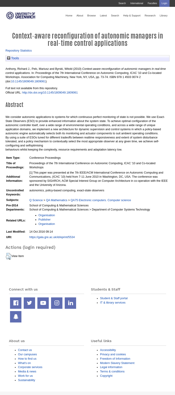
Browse (91, 15)
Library (163, 15)
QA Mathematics (56, 200)
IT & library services (113, 302)
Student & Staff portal (114, 298)
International (136, 3)
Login (164, 3)
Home (69, 15)
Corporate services (30, 367)
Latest (103, 15)
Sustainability (26, 380)
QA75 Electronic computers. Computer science (101, 200)
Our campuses (27, 354)
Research (150, 15)
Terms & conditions (112, 371)
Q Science (36, 200)
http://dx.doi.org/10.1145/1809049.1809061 (50, 92)
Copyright (106, 375)
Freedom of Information (115, 358)
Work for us (25, 375)
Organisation (47, 215)
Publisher (45, 219)
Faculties (152, 3)
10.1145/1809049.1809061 (28, 81)
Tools (13, 58)
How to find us (27, 358)
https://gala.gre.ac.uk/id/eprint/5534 (52, 237)
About (80, 15)
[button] (8, 256)
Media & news (27, 371)
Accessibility (108, 350)
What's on (24, 363)
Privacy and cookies (113, 354)
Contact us (25, 350)
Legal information (111, 367)
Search (122, 3)
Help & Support (132, 15)
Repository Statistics (18, 50)
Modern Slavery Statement (117, 363)
